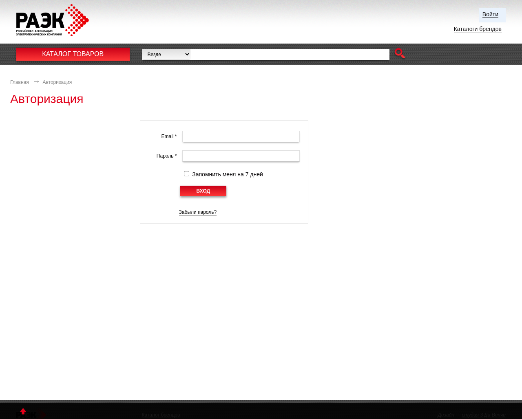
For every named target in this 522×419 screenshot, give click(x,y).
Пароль (167, 156)
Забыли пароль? (198, 212)
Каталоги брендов (478, 29)
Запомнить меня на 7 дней (227, 174)
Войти (490, 14)
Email (169, 136)
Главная (19, 82)
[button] (400, 54)
